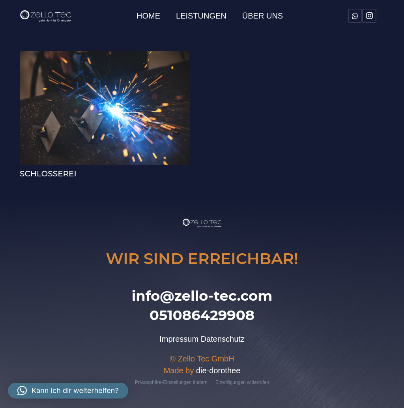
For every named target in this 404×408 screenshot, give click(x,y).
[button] (68, 391)
